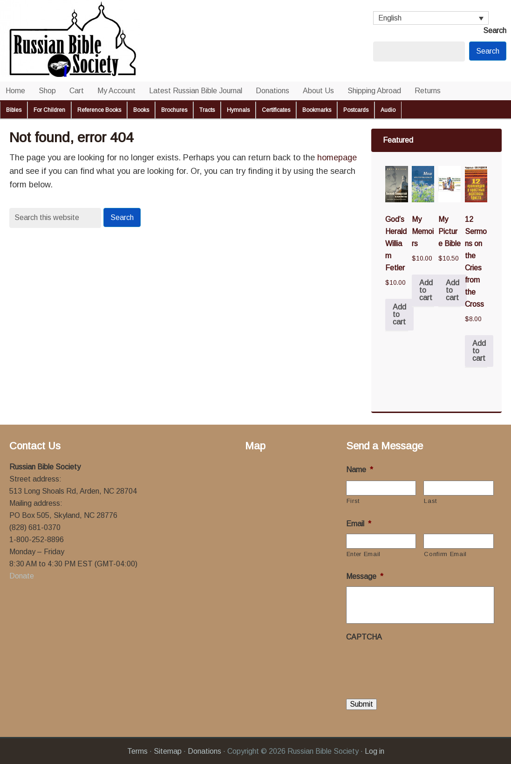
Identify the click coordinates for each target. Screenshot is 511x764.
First (353, 500)
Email (358, 524)
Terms (137, 751)
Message (364, 576)
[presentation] (417, 665)
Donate (21, 576)
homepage (337, 157)
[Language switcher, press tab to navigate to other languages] (431, 18)
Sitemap (168, 751)
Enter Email (364, 554)
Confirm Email (445, 554)
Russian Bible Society (93, 41)
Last (430, 500)
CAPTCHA (364, 637)
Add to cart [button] (399, 314)
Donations (204, 751)
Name (359, 470)
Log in (374, 751)
